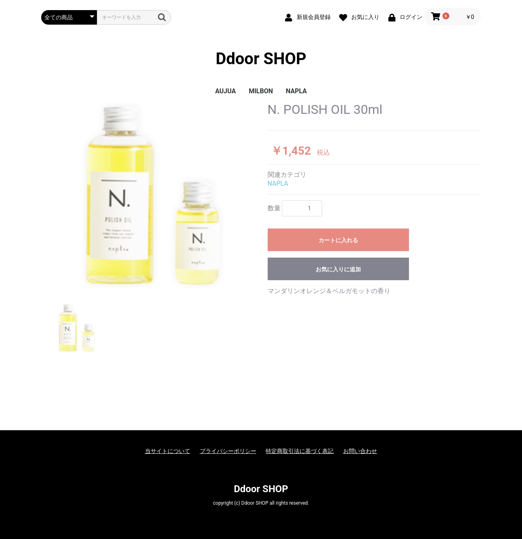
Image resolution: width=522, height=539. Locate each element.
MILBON (261, 91)
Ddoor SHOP (261, 58)
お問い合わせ (360, 451)
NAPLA (296, 91)
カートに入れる (338, 240)
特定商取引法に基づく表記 (299, 451)
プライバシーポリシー (228, 451)
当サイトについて (167, 451)
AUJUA (225, 91)
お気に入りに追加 (338, 269)
